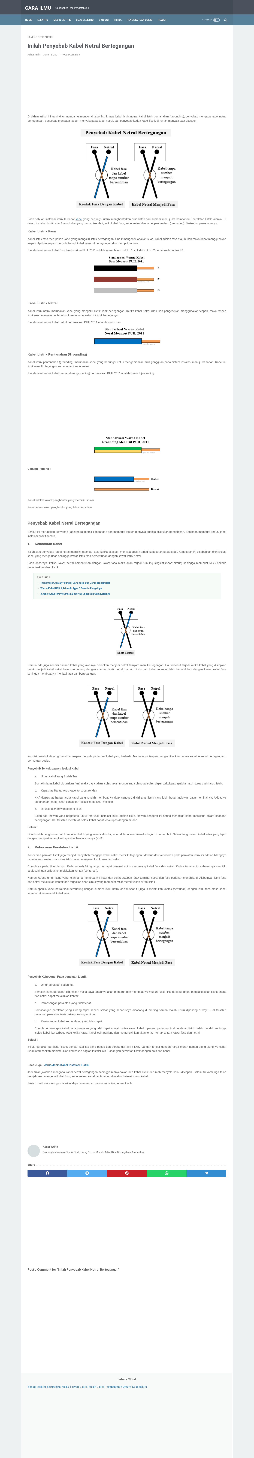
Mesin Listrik (64, 14)
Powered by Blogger (132, 1452)
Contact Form (109, 1445)
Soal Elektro (87, 14)
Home (31, 14)
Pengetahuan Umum (142, 14)
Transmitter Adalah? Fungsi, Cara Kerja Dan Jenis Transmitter (75, 609)
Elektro (45, 14)
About (94, 1445)
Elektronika (200, 35)
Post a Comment (71, 51)
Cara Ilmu (40, 4)
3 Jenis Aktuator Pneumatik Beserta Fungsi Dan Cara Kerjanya (75, 619)
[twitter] (67, 1245)
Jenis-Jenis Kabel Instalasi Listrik (66, 1133)
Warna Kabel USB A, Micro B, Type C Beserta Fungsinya (71, 614)
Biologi (106, 14)
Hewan (164, 14)
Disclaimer (144, 1445)
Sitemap (158, 1445)
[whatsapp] (121, 1245)
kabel (78, 219)
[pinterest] (94, 1245)
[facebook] (41, 1245)
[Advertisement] (94, 82)
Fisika (120, 14)
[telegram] (147, 1245)
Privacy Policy (127, 1445)
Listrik (177, 41)
